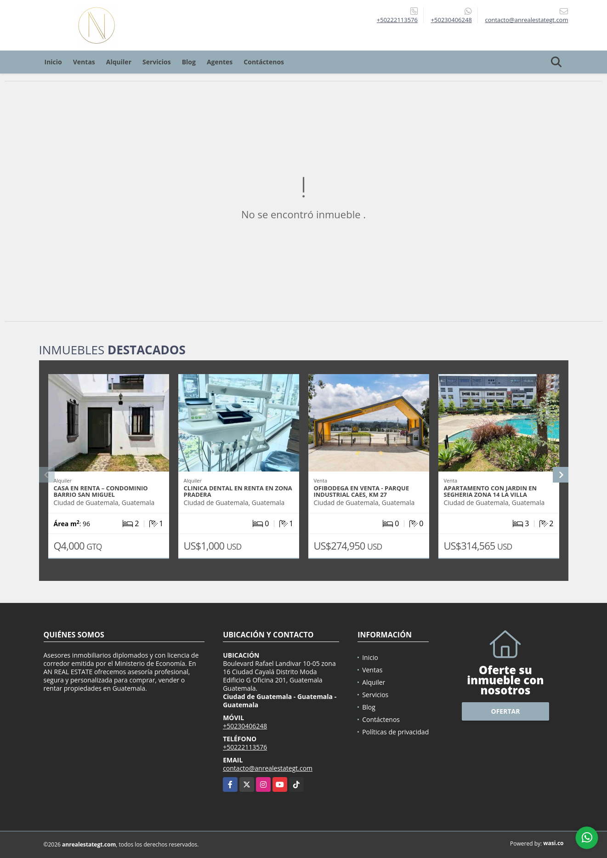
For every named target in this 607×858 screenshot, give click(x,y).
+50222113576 (397, 20)
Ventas (84, 61)
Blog (189, 61)
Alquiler (118, 61)
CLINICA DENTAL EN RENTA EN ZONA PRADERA (238, 491)
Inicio (53, 61)
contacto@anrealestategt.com (267, 768)
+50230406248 (451, 20)
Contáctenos (264, 61)
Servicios (156, 61)
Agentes (220, 61)
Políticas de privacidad (395, 731)
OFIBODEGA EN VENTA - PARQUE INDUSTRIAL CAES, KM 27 (361, 491)
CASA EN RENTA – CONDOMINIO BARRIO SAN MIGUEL (101, 491)
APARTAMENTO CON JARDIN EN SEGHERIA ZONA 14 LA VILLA (490, 491)
